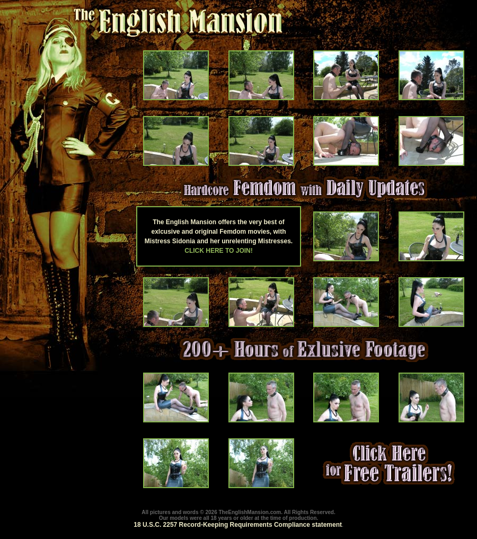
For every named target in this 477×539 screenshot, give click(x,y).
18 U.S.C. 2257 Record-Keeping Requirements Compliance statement (238, 524)
